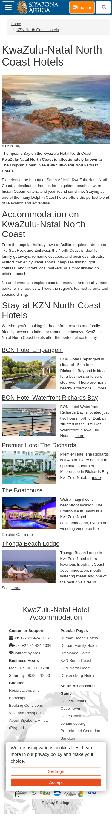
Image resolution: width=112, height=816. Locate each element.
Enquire (84, 7)
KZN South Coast (76, 660)
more (101, 388)
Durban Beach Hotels (79, 638)
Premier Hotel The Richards (39, 445)
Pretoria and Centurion (80, 731)
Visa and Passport (25, 713)
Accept (56, 782)
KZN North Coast (75, 668)
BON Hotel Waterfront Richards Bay (50, 397)
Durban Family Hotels (80, 645)
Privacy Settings (56, 802)
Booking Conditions (26, 705)
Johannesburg (73, 723)
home (16, 24)
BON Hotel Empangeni (32, 350)
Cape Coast (71, 716)
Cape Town (70, 708)
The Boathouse (22, 490)
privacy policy (48, 754)
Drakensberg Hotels (78, 675)
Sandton (68, 738)
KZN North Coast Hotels (37, 30)
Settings (56, 771)
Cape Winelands (75, 701)
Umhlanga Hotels (76, 653)
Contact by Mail (26, 653)
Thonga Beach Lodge (30, 543)
